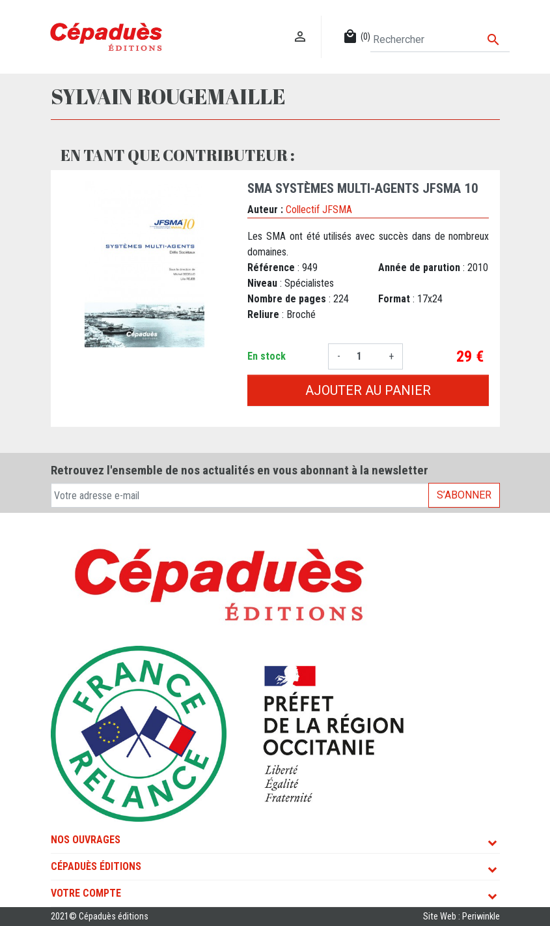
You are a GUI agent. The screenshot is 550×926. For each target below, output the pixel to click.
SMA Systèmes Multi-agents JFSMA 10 (362, 188)
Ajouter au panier (368, 390)
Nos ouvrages (85, 839)
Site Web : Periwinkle (461, 916)
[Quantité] (364, 356)
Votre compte (86, 893)
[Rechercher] (439, 39)
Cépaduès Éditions (96, 866)
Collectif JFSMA (319, 209)
